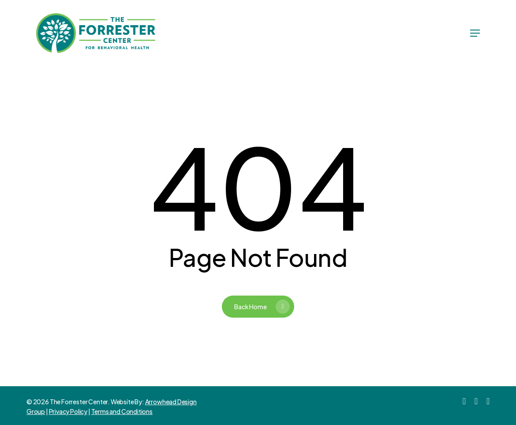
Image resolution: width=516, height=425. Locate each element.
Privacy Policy (68, 411)
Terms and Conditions (122, 411)
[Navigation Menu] (475, 33)
